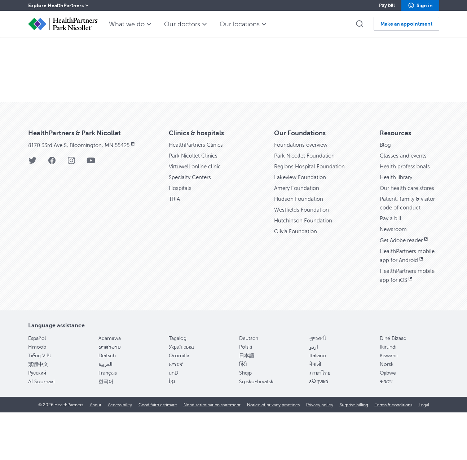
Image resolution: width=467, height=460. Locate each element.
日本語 (246, 403)
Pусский (37, 420)
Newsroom (394, 277)
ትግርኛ (386, 429)
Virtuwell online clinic (197, 214)
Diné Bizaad (393, 386)
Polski (245, 394)
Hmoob (37, 394)
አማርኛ (176, 412)
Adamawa (109, 386)
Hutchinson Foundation (304, 268)
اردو (313, 394)
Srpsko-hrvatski (256, 429)
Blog (386, 192)
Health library (397, 225)
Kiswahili (389, 403)
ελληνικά (319, 429)
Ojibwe (388, 420)
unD (173, 420)
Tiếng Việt (39, 403)
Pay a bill (391, 266)
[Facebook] (52, 210)
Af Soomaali (42, 429)
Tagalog (177, 386)
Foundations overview (302, 192)
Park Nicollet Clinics (195, 203)
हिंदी (243, 412)
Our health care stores (408, 236)
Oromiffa (179, 403)
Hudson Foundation (299, 246)
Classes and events (404, 203)
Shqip (245, 420)
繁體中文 (38, 412)
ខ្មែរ (172, 429)
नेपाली (315, 412)
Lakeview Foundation (301, 225)
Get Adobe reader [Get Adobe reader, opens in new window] (406, 288)
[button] (420, 5)
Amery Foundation (298, 236)
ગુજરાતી (317, 386)
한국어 (106, 429)
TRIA (175, 246)
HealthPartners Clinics (197, 192)
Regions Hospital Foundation (311, 214)
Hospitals (181, 236)
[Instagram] (71, 210)
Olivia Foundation (297, 279)
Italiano (317, 403)
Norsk (386, 412)
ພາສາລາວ (109, 394)
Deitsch (107, 403)
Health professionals (406, 214)
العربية (105, 412)
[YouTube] (91, 210)
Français (107, 420)
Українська (181, 394)
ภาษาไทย (319, 420)
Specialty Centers (191, 225)
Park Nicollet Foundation (306, 203)
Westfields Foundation (302, 257)
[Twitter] (32, 210)
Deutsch (248, 386)
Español (37, 386)
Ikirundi (388, 394)
